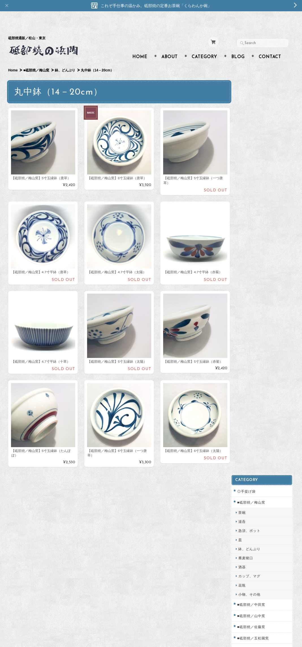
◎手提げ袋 (250, 74)
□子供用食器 (251, 243)
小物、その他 (254, 177)
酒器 (246, 150)
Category (204, 46)
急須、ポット (254, 113)
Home (139, 46)
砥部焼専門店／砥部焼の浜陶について (265, 439)
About (169, 46)
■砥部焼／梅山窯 (36, 59)
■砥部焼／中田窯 (255, 187)
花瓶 (246, 168)
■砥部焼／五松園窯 (257, 221)
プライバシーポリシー (260, 464)
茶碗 (246, 95)
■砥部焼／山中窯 (255, 198)
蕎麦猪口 (250, 141)
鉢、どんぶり (65, 59)
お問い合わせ (253, 453)
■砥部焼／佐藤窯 (255, 210)
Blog (238, 46)
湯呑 (246, 104)
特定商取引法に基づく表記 (263, 475)
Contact (270, 46)
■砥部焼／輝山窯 (255, 232)
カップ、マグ (254, 159)
